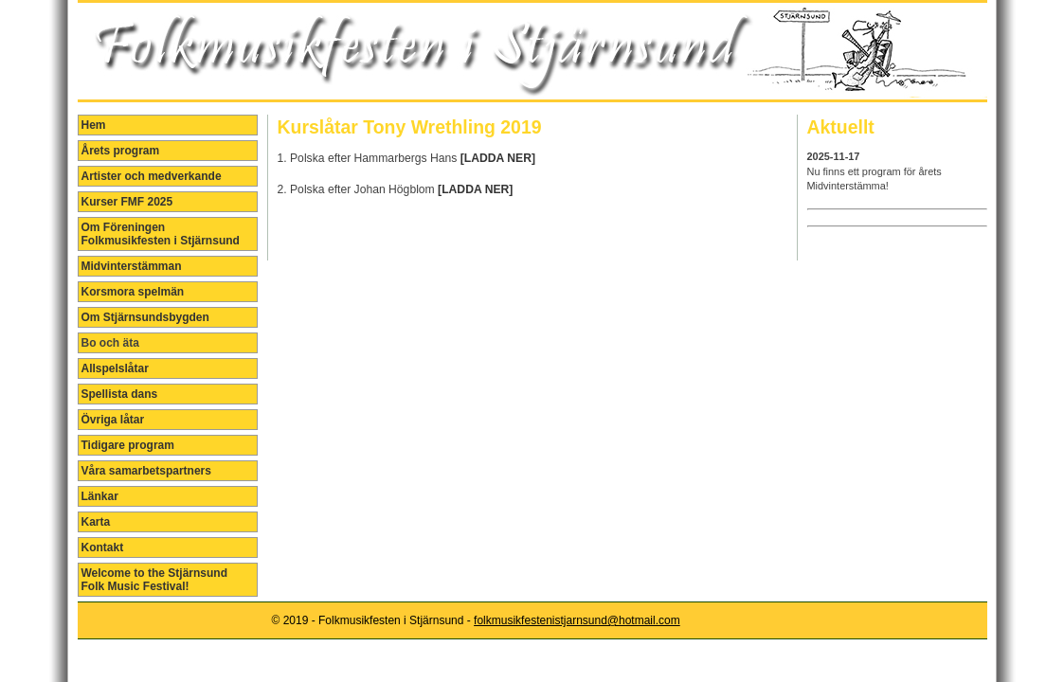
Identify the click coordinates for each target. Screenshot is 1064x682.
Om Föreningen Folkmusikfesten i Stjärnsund (160, 234)
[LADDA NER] (497, 158)
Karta (96, 522)
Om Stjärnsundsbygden (145, 317)
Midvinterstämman (131, 266)
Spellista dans (119, 394)
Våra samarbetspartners (146, 470)
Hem (93, 125)
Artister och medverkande (151, 176)
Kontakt (102, 547)
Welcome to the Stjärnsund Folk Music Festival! (154, 579)
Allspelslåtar (115, 368)
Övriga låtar (113, 419)
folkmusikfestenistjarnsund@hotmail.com (577, 620)
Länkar (99, 496)
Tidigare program (127, 445)
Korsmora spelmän (133, 291)
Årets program (120, 150)
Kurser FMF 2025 (127, 201)
